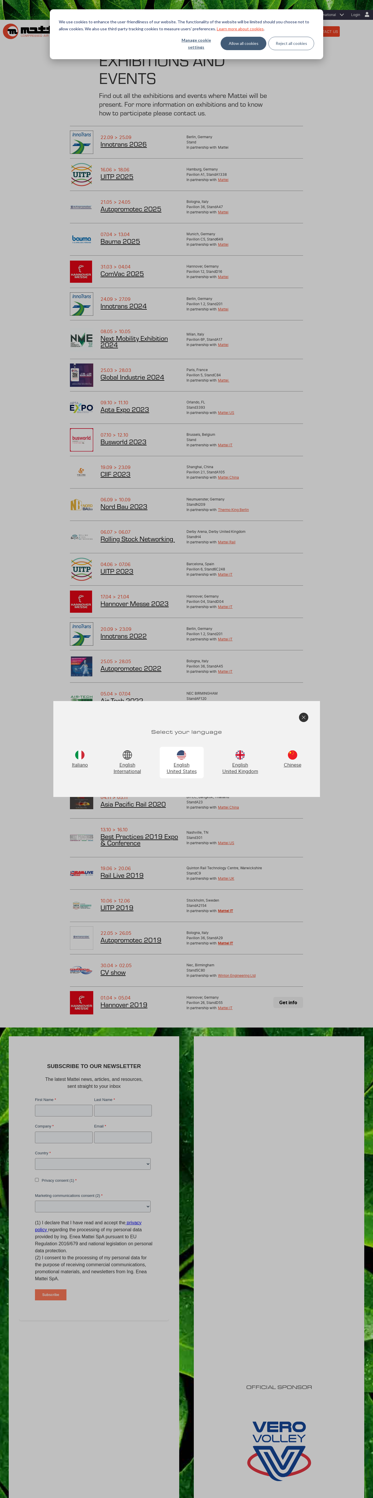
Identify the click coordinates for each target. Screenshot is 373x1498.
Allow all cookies (243, 43)
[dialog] (186, 34)
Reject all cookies (291, 43)
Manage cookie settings (196, 44)
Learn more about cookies (240, 28)
